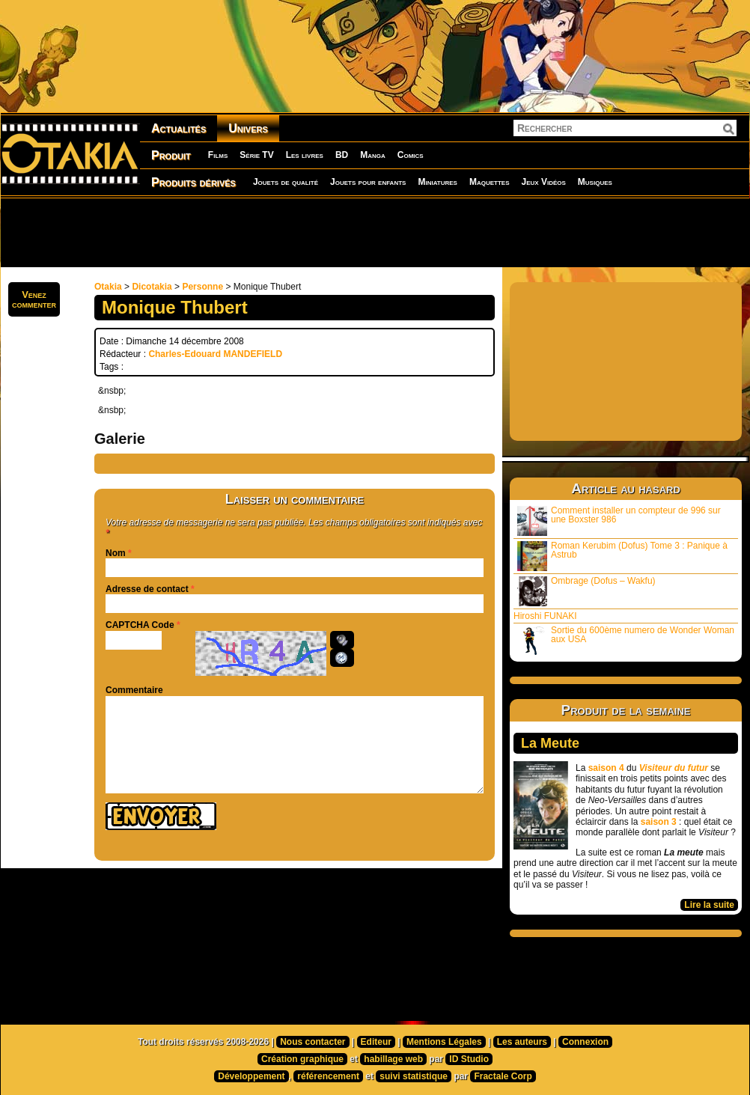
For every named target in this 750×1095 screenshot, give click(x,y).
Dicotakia (151, 286)
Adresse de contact (147, 589)
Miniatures (437, 182)
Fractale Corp (502, 1076)
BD (341, 155)
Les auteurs (522, 1042)
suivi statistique (413, 1076)
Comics (410, 155)
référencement (328, 1076)
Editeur (376, 1042)
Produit (171, 155)
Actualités (178, 128)
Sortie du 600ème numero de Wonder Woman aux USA (625, 640)
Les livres (304, 155)
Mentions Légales (444, 1042)
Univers (248, 128)
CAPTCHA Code (140, 625)
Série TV (256, 155)
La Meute (550, 743)
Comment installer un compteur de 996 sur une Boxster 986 (619, 520)
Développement (251, 1076)
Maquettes (489, 182)
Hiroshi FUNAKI (545, 616)
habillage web (393, 1059)
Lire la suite (709, 905)
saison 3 (659, 822)
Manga (372, 155)
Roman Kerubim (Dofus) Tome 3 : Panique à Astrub (622, 555)
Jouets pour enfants (368, 182)
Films (218, 155)
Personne (202, 286)
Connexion (585, 1042)
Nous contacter (312, 1042)
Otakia (108, 286)
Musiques (595, 182)
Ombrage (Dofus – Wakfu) (586, 591)
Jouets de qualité (285, 182)
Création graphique (302, 1059)
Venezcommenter (34, 299)
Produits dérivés (193, 182)
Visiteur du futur (673, 768)
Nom (116, 553)
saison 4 (606, 768)
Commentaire (134, 690)
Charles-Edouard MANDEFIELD (215, 354)
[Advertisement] (375, 232)
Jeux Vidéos (543, 182)
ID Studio (469, 1059)
